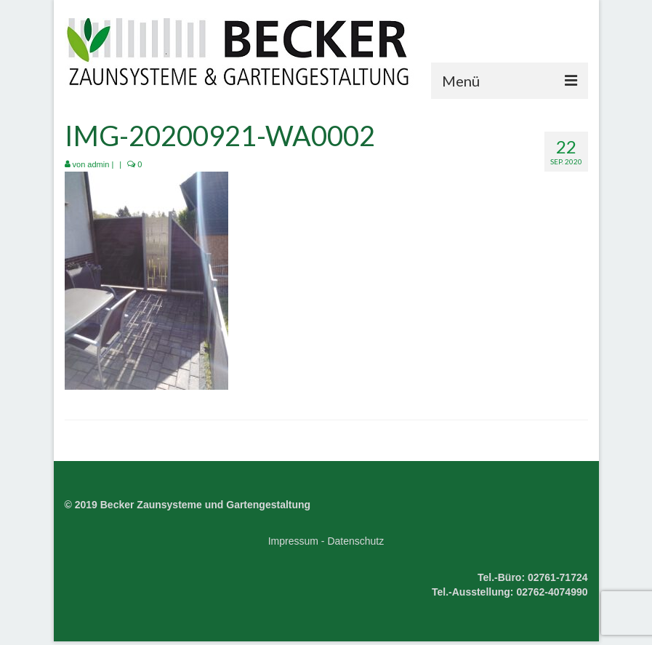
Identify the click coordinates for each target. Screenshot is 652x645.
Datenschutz (355, 541)
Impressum (293, 541)
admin (98, 164)
